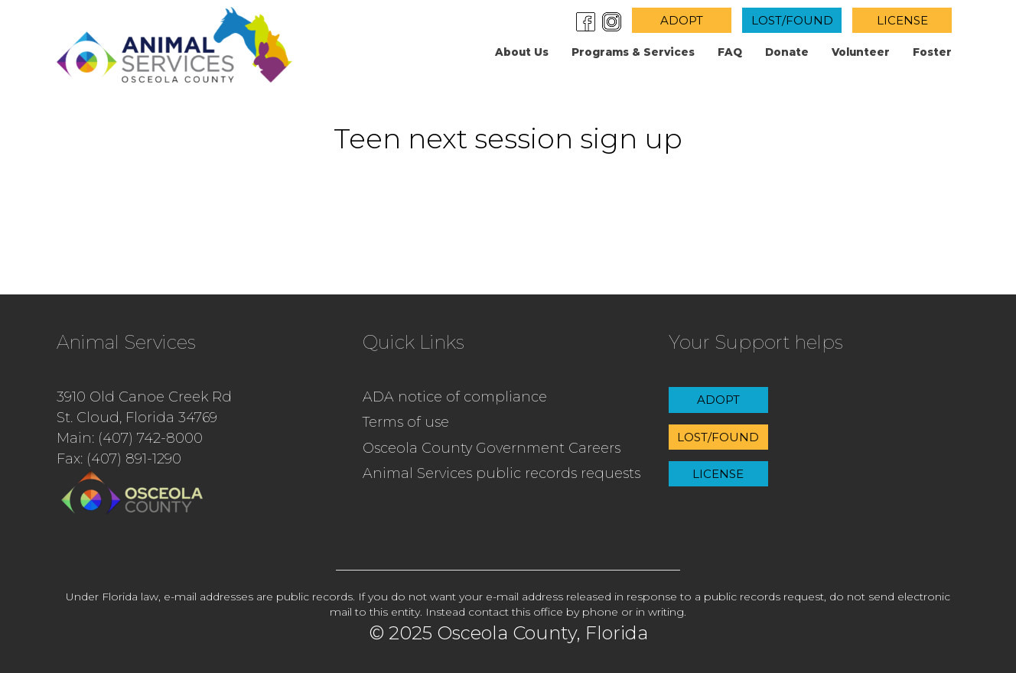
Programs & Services (633, 52)
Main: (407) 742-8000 (130, 438)
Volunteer (861, 52)
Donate (787, 52)
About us (522, 52)
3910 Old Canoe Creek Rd (144, 397)
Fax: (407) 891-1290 (119, 458)
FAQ (730, 52)
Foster (932, 52)
